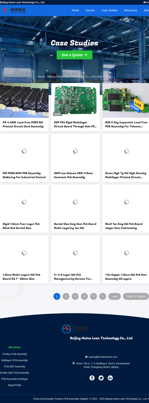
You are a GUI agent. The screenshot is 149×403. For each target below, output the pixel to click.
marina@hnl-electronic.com (102, 357)
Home (75, 10)
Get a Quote (72, 55)
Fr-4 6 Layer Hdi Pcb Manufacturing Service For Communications (72, 277)
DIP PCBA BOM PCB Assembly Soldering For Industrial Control (24, 175)
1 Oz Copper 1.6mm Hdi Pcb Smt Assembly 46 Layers (126, 277)
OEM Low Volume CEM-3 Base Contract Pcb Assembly (73, 175)
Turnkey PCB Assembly (14, 354)
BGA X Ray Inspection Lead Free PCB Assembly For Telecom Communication (126, 124)
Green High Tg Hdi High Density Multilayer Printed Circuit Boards (125, 175)
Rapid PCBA (14, 385)
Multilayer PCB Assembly (14, 360)
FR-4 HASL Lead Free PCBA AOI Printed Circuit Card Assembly (23, 124)
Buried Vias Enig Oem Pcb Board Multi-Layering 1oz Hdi (75, 226)
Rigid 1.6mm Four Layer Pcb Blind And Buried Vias (21, 226)
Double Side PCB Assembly (14, 372)
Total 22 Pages (135, 296)
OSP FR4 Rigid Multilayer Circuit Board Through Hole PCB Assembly (75, 124)
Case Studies (109, 10)
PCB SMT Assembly (14, 366)
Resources (130, 10)
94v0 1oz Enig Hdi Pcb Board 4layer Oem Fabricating (124, 226)
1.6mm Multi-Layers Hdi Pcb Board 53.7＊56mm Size (21, 277)
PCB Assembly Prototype (14, 379)
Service (90, 10)
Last (114, 296)
